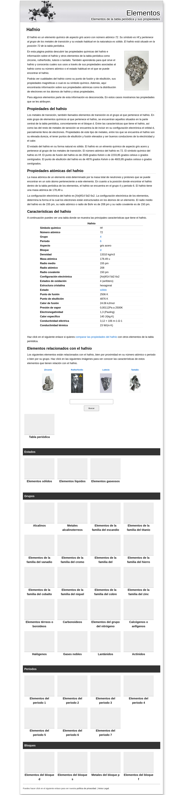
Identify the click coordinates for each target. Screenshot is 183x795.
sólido (103, 289)
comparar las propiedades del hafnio (96, 336)
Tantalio (135, 370)
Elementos (143, 13)
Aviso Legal (103, 788)
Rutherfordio (77, 370)
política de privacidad (86, 788)
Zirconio (48, 370)
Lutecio (106, 370)
